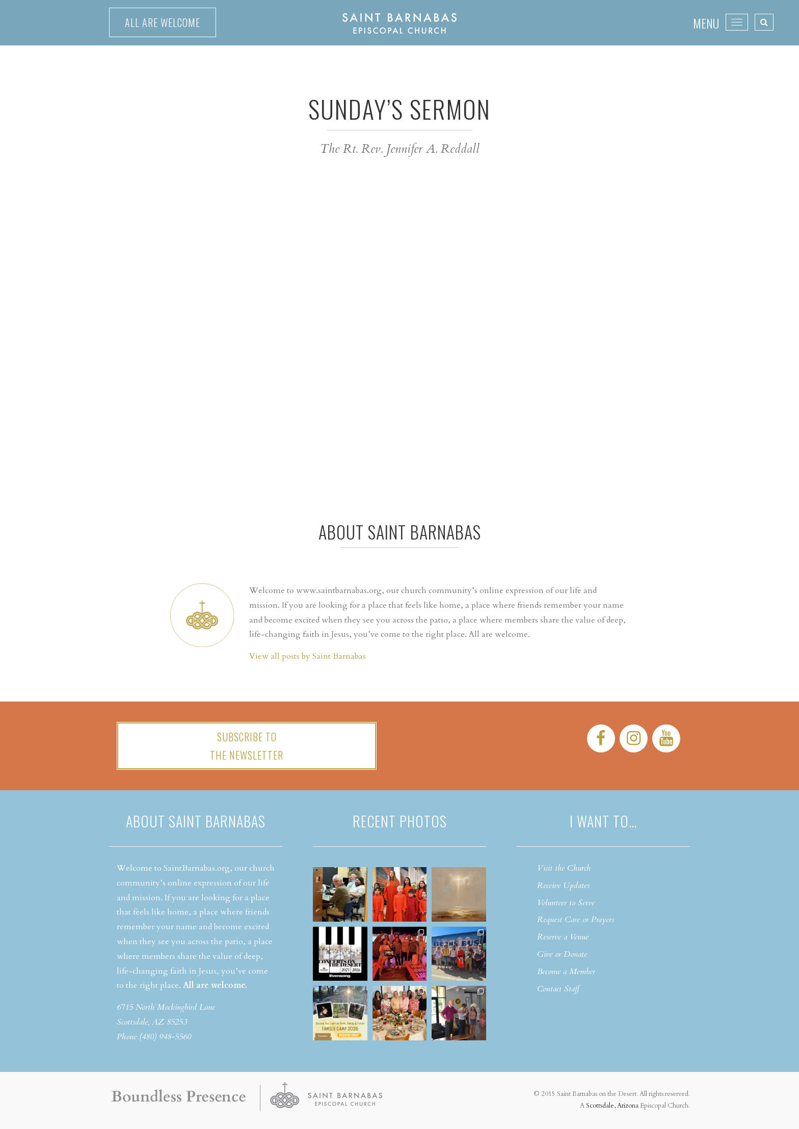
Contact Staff (558, 988)
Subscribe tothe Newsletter (246, 746)
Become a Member (566, 971)
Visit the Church (564, 868)
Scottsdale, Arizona (612, 1105)
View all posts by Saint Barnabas (307, 656)
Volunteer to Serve (566, 902)
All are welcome (162, 22)
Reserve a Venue (563, 937)
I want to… (603, 821)
